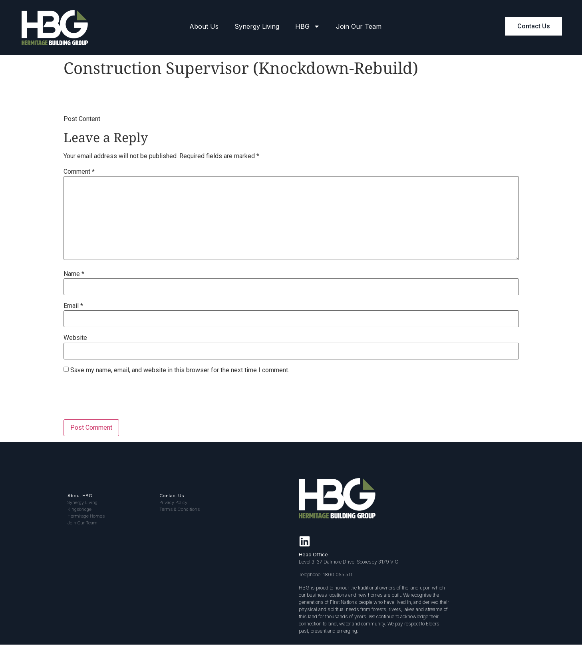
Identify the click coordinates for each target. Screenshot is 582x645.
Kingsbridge (79, 509)
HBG (307, 26)
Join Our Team (358, 26)
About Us (203, 26)
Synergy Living (256, 26)
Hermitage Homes (86, 516)
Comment (79, 172)
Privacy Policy (173, 502)
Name (74, 274)
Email (73, 306)
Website (75, 338)
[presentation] (124, 399)
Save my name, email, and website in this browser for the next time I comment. (179, 370)
